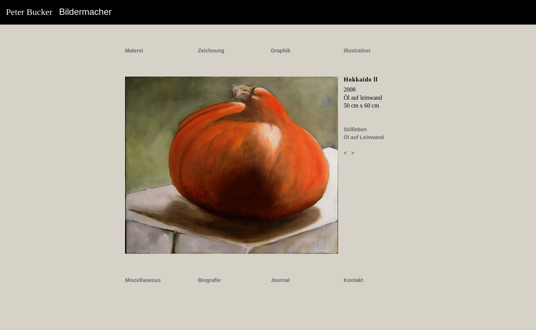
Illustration (357, 51)
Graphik (281, 51)
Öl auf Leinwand (364, 137)
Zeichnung (211, 51)
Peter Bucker (59, 12)
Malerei (134, 51)
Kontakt (353, 280)
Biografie (209, 280)
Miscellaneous (143, 280)
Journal (280, 280)
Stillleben (355, 129)
